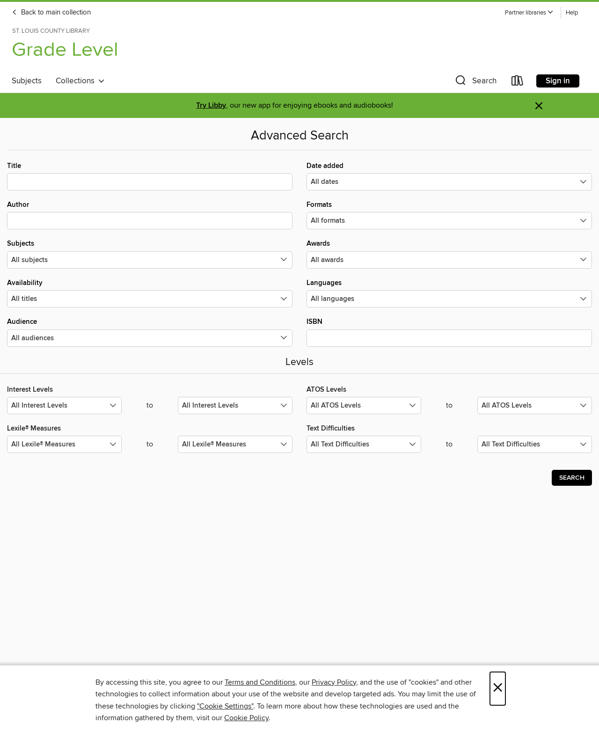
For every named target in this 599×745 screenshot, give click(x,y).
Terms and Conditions (260, 682)
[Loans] (518, 82)
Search (571, 478)
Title (149, 175)
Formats (449, 214)
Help (572, 12)
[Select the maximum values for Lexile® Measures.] (235, 444)
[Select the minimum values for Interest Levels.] (64, 405)
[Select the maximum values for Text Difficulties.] (534, 444)
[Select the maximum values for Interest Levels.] (235, 405)
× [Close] (498, 689)
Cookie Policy (246, 718)
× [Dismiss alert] (539, 106)
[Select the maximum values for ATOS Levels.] (534, 405)
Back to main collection (51, 12)
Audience (149, 331)
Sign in (558, 81)
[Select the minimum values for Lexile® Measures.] (64, 444)
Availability (149, 292)
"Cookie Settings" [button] (225, 706)
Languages (449, 292)
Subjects (27, 81)
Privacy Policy (334, 682)
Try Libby (211, 105)
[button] (529, 12)
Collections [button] (80, 81)
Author (149, 214)
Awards (449, 253)
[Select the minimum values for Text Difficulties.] (364, 444)
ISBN (449, 331)
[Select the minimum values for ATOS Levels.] (364, 405)
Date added (449, 175)
